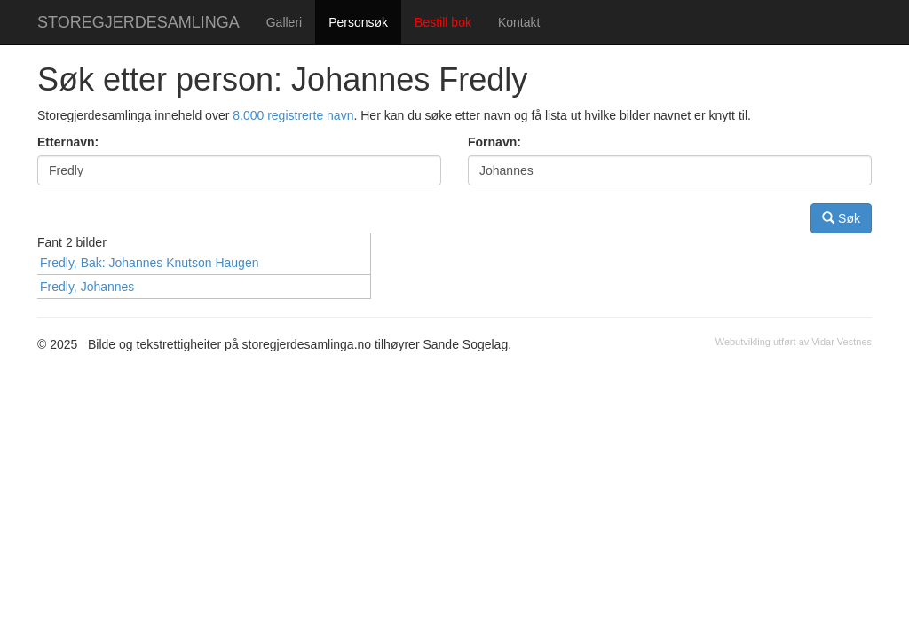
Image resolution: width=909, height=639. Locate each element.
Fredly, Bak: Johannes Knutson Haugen (149, 263)
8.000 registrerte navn (293, 115)
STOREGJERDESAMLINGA (138, 22)
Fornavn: (494, 142)
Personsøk (358, 22)
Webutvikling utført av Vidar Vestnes (793, 341)
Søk (841, 217)
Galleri (284, 22)
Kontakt (519, 22)
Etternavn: (68, 142)
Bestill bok (443, 22)
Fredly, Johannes (87, 287)
